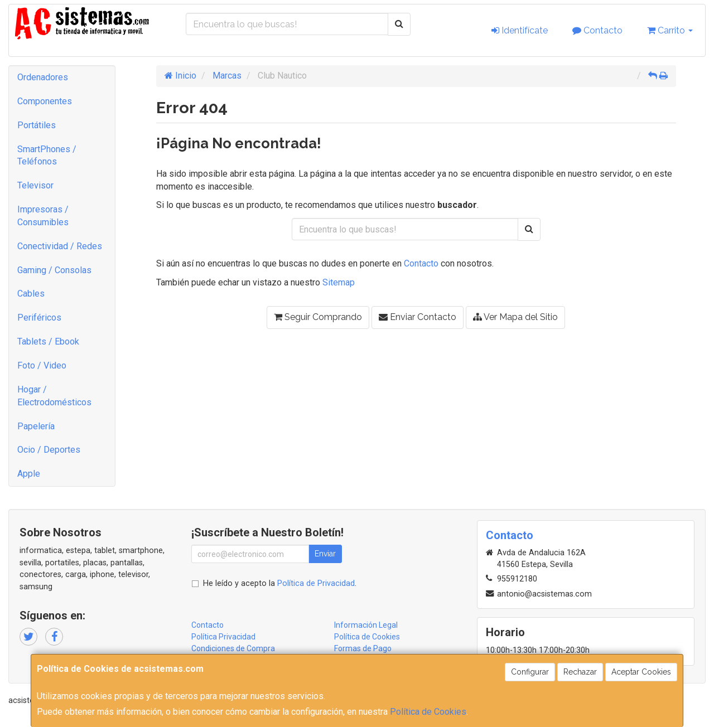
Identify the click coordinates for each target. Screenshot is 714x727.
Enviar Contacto (417, 317)
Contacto (597, 30)
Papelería (36, 426)
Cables (31, 293)
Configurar (530, 671)
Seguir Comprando (318, 317)
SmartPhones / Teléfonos (46, 155)
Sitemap (338, 282)
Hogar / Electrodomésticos (54, 396)
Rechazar (580, 671)
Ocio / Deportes (48, 449)
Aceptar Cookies (641, 671)
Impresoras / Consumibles (43, 215)
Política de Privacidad (316, 583)
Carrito (670, 30)
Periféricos (39, 317)
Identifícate (519, 30)
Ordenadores (42, 77)
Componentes (44, 101)
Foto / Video (41, 365)
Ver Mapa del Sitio (515, 317)
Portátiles (36, 125)
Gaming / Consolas (54, 270)
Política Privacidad (223, 636)
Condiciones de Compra (233, 648)
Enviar (325, 553)
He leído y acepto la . (279, 583)
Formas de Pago (363, 648)
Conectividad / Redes (59, 246)
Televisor (35, 185)
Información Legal (366, 625)
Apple (28, 473)
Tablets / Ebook (48, 341)
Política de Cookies (428, 711)
